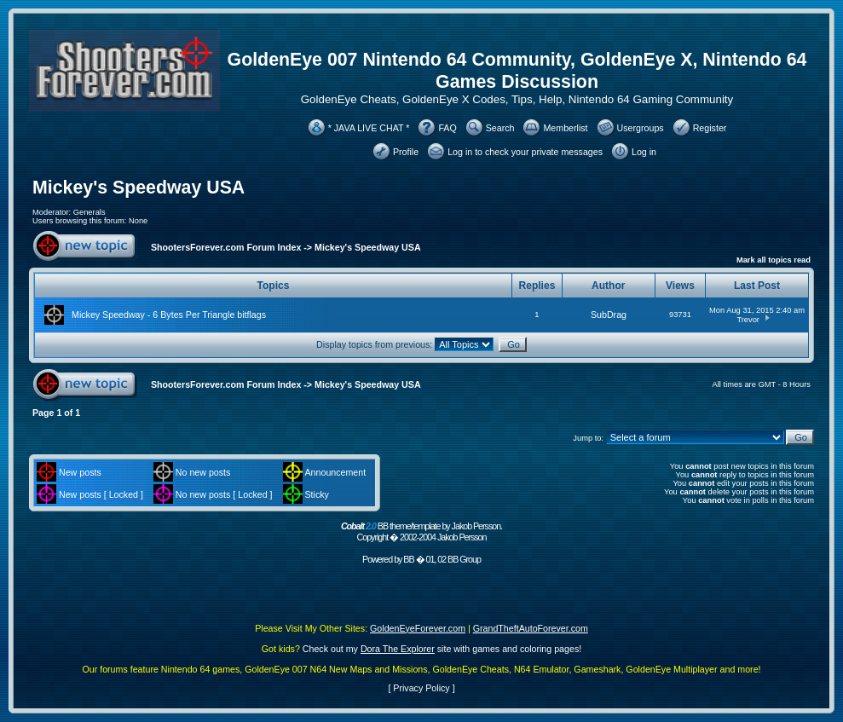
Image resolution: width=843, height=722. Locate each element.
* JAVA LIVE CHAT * (369, 128)
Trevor (747, 319)
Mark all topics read (773, 260)
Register (710, 128)
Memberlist (565, 128)
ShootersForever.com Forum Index (226, 247)
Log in (644, 152)
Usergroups (640, 128)
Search (500, 128)
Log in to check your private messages (525, 152)
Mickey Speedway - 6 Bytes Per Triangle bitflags (169, 314)
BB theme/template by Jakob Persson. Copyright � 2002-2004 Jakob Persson (421, 531)
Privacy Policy (421, 688)
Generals (89, 212)
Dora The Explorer (398, 649)
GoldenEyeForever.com (417, 628)
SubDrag (608, 314)
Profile (406, 152)
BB (408, 559)
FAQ (447, 128)
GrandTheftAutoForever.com (530, 628)
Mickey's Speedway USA (138, 187)
